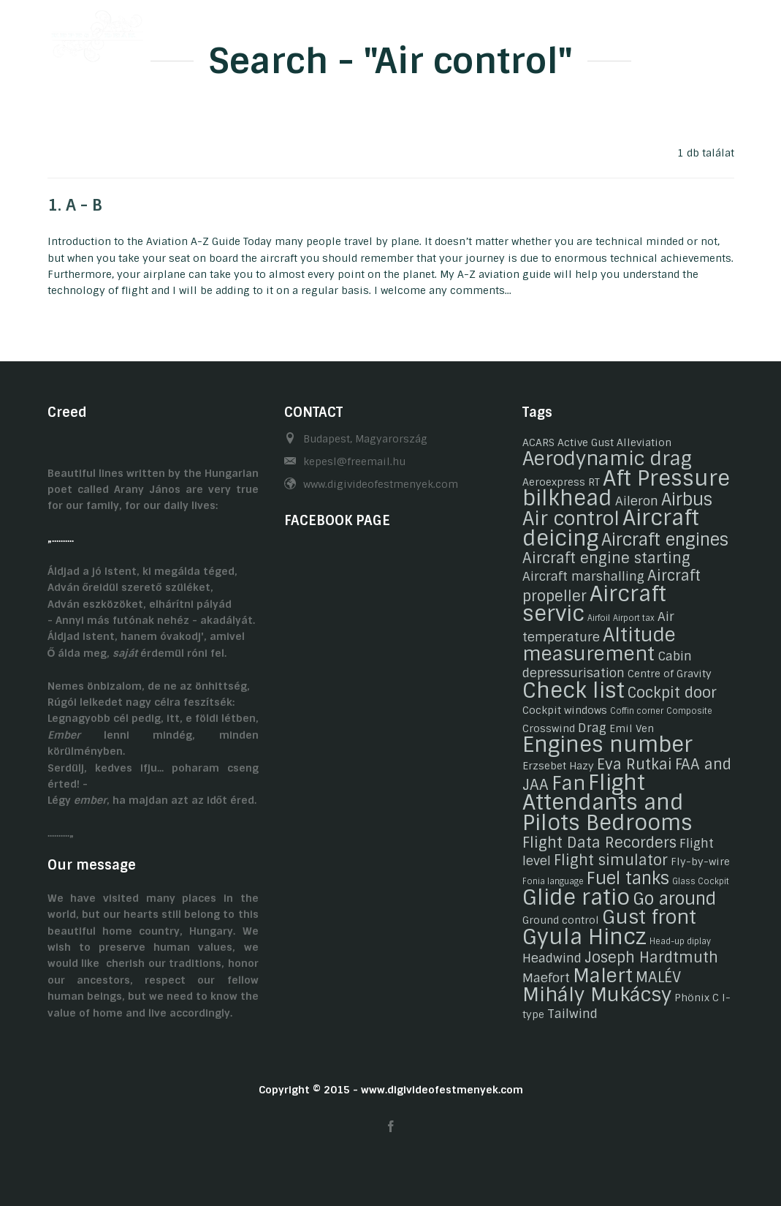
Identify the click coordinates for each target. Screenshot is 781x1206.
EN (727, 31)
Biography (305, 31)
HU (699, 31)
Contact (544, 31)
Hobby (377, 31)
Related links (629, 31)
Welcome (226, 31)
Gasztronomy (458, 31)
